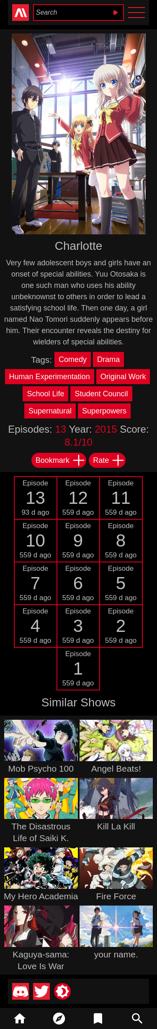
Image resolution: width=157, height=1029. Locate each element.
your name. (116, 954)
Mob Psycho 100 (41, 768)
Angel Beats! (116, 768)
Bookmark (60, 460)
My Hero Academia (41, 896)
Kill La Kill (116, 826)
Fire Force (116, 896)
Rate (109, 460)
